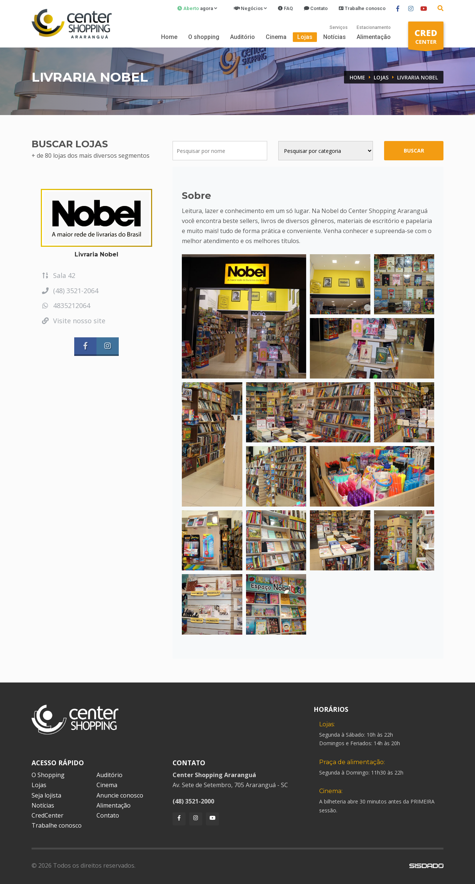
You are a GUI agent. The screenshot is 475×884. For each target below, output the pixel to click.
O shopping (203, 36)
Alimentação (374, 36)
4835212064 (65, 305)
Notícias (334, 36)
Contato (107, 815)
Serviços (339, 27)
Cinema (276, 36)
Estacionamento (374, 27)
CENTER (425, 38)
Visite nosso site (73, 320)
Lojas (304, 36)
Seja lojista (46, 795)
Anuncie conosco (119, 795)
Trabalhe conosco (57, 825)
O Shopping (48, 775)
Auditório (242, 36)
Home (169, 36)
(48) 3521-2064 (69, 290)
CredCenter (47, 815)
